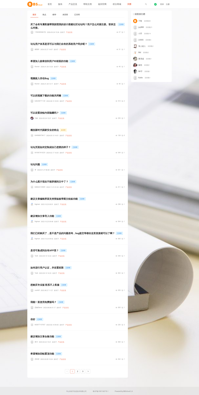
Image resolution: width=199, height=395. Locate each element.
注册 (168, 4)
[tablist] (77, 14)
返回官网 (102, 4)
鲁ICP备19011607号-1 (100, 391)
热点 (44, 15)
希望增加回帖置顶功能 (42, 353)
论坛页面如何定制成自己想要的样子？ (50, 147)
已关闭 (77, 15)
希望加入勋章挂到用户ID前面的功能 (49, 61)
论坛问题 (35, 164)
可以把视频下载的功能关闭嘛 (45, 95)
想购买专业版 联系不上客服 (44, 284)
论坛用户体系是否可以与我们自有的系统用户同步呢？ (58, 44)
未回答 (65, 15)
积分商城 (117, 4)
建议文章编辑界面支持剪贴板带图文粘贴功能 (54, 198)
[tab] (34, 15)
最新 (34, 15)
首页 (50, 4)
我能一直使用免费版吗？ (43, 302)
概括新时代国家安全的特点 (44, 130)
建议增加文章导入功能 (42, 216)
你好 (32, 319)
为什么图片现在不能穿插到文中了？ (49, 181)
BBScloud (126, 391)
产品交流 (73, 4)
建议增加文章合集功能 (42, 336)
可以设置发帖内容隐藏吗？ (44, 112)
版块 (60, 4)
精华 (54, 15)
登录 (162, 4)
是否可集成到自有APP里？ (44, 250)
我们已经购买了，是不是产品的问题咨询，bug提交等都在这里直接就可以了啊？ (72, 233)
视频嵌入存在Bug (39, 78)
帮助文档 (87, 4)
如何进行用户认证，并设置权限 (47, 267)
